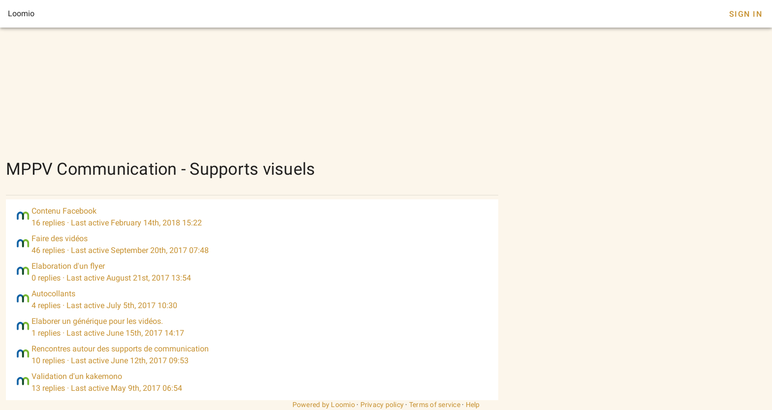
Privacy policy (382, 405)
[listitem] (252, 217)
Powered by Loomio (323, 405)
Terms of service (434, 405)
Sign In (745, 14)
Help (473, 405)
